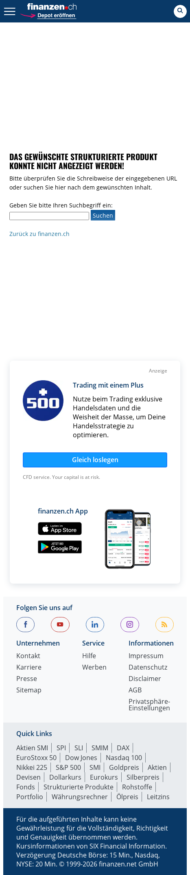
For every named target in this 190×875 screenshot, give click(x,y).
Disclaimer (145, 679)
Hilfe (89, 656)
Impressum (146, 656)
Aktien (157, 767)
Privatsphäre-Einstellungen (149, 705)
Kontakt (28, 656)
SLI (78, 747)
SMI (95, 767)
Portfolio (29, 796)
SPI (61, 747)
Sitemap (28, 690)
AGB (135, 690)
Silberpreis (143, 777)
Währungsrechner (80, 796)
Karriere (28, 668)
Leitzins (158, 796)
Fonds (25, 786)
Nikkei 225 (31, 767)
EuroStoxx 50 (36, 757)
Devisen (28, 777)
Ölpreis (127, 796)
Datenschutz (148, 668)
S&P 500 (68, 767)
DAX (123, 747)
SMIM (100, 747)
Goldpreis (124, 767)
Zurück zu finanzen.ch (39, 234)
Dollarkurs (65, 777)
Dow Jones (81, 757)
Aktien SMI (32, 747)
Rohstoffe (137, 786)
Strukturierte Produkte (79, 786)
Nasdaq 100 (124, 757)
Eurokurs (104, 777)
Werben (94, 668)
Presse (26, 679)
